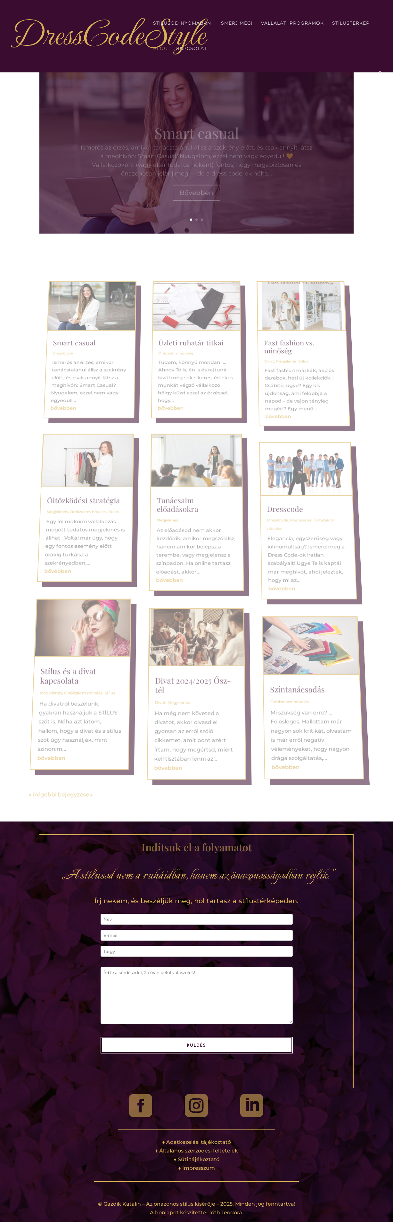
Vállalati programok (292, 23)
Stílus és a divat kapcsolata (50, 660)
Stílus (114, 514)
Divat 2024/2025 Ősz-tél (192, 670)
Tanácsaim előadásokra (177, 509)
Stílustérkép (351, 23)
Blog (160, 48)
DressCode (78, 404)
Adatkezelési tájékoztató (198, 1142)
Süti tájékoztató (198, 1159)
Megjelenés (58, 514)
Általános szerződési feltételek (198, 1151)
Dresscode (284, 512)
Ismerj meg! (236, 23)
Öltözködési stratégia (85, 505)
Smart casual (89, 398)
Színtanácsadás (313, 674)
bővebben (74, 440)
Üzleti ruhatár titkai (191, 398)
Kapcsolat (191, 48)
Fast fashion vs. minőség (277, 400)
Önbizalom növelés (89, 514)
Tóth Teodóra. (226, 1213)
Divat (154, 687)
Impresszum (198, 1168)
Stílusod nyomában (182, 23)
